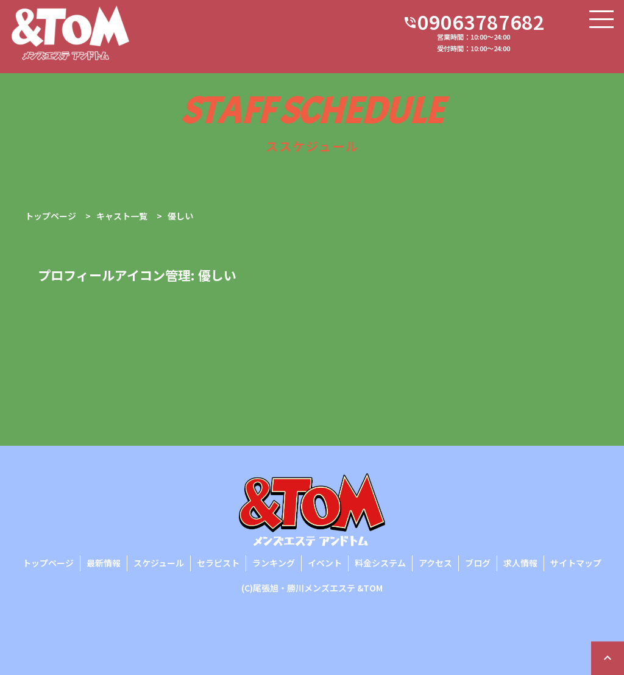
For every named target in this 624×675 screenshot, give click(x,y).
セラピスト (218, 563)
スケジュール (158, 563)
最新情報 (104, 563)
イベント (325, 563)
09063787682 (474, 22)
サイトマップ (575, 563)
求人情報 (520, 563)
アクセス (435, 563)
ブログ (478, 563)
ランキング (273, 563)
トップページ (48, 563)
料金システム (380, 563)
